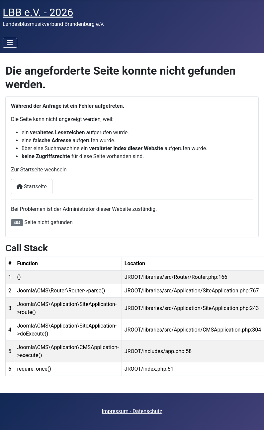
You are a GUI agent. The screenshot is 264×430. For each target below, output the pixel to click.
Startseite (32, 186)
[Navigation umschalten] (10, 43)
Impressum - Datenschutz (132, 411)
